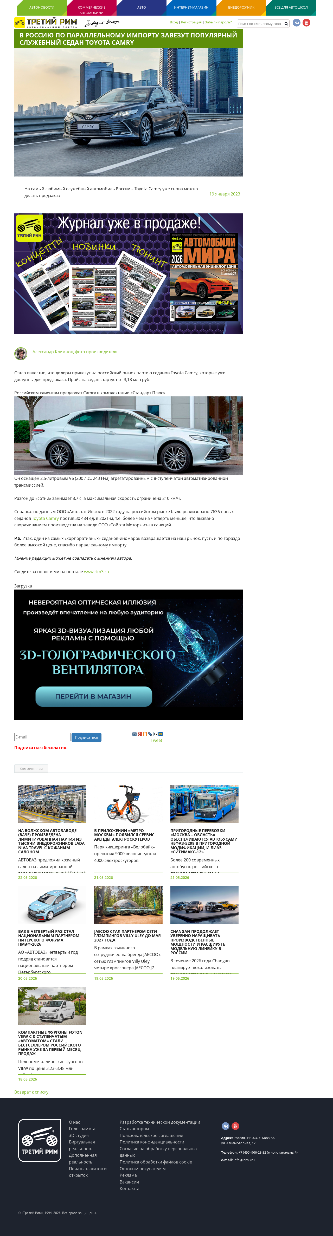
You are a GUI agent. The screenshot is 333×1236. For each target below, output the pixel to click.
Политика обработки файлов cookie (156, 1162)
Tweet (156, 740)
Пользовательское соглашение (151, 1135)
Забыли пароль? (218, 22)
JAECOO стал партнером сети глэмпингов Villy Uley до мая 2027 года (127, 936)
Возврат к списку (31, 1092)
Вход (174, 22)
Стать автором (134, 1129)
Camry (52, 518)
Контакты (129, 1188)
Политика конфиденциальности (152, 1142)
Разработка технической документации (160, 1122)
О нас (74, 1122)
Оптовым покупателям (143, 1169)
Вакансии (129, 1182)
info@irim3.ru (238, 1159)
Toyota (38, 518)
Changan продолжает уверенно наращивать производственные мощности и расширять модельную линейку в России (198, 942)
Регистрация (191, 22)
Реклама (128, 1175)
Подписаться (86, 737)
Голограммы (82, 1129)
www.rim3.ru (96, 571)
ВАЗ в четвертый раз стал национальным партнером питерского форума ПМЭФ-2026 (48, 938)
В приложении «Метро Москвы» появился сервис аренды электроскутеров (124, 835)
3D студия (79, 1135)
